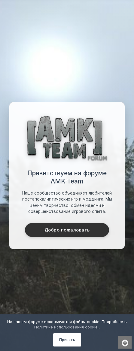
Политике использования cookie (66, 327)
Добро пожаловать (67, 229)
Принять (67, 339)
